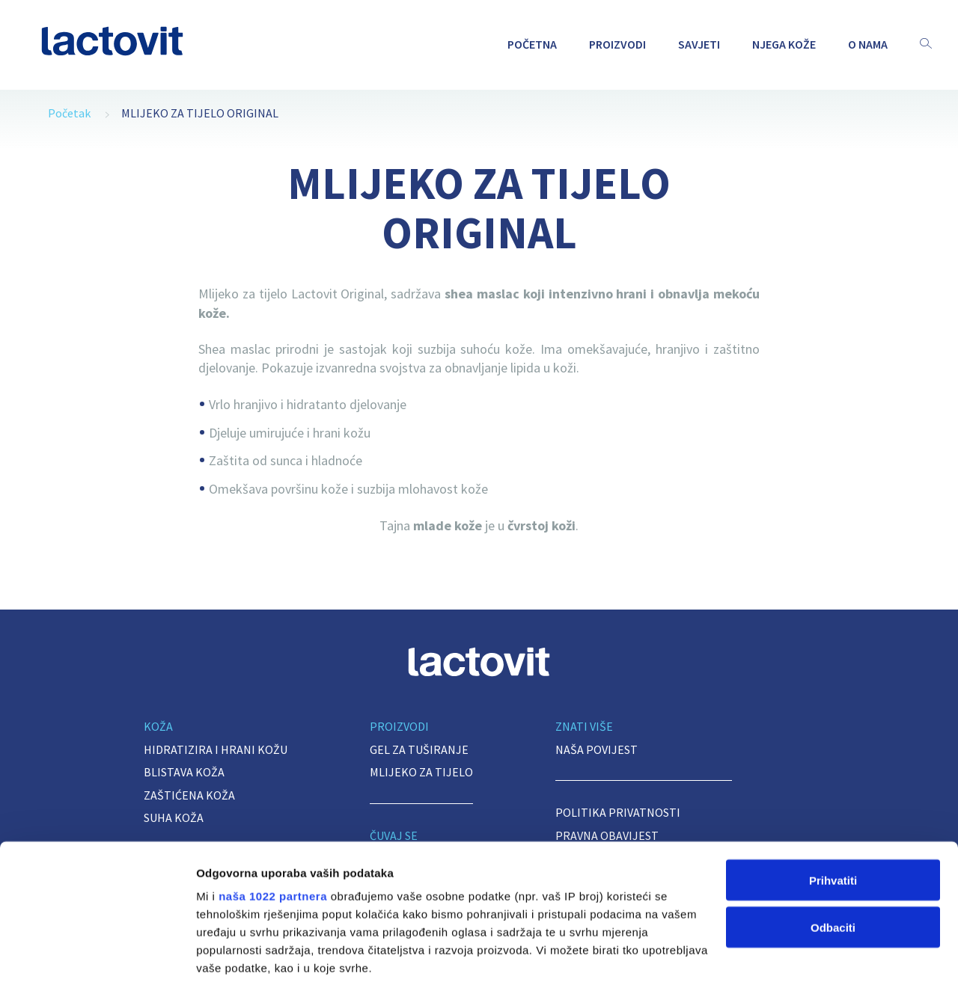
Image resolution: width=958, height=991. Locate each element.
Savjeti (699, 44)
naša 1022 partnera (273, 796)
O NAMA (868, 44)
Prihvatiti (833, 780)
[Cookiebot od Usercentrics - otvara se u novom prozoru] (96, 962)
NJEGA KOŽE (784, 44)
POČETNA (532, 44)
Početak (69, 112)
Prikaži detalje (234, 961)
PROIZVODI (617, 44)
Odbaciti (833, 827)
